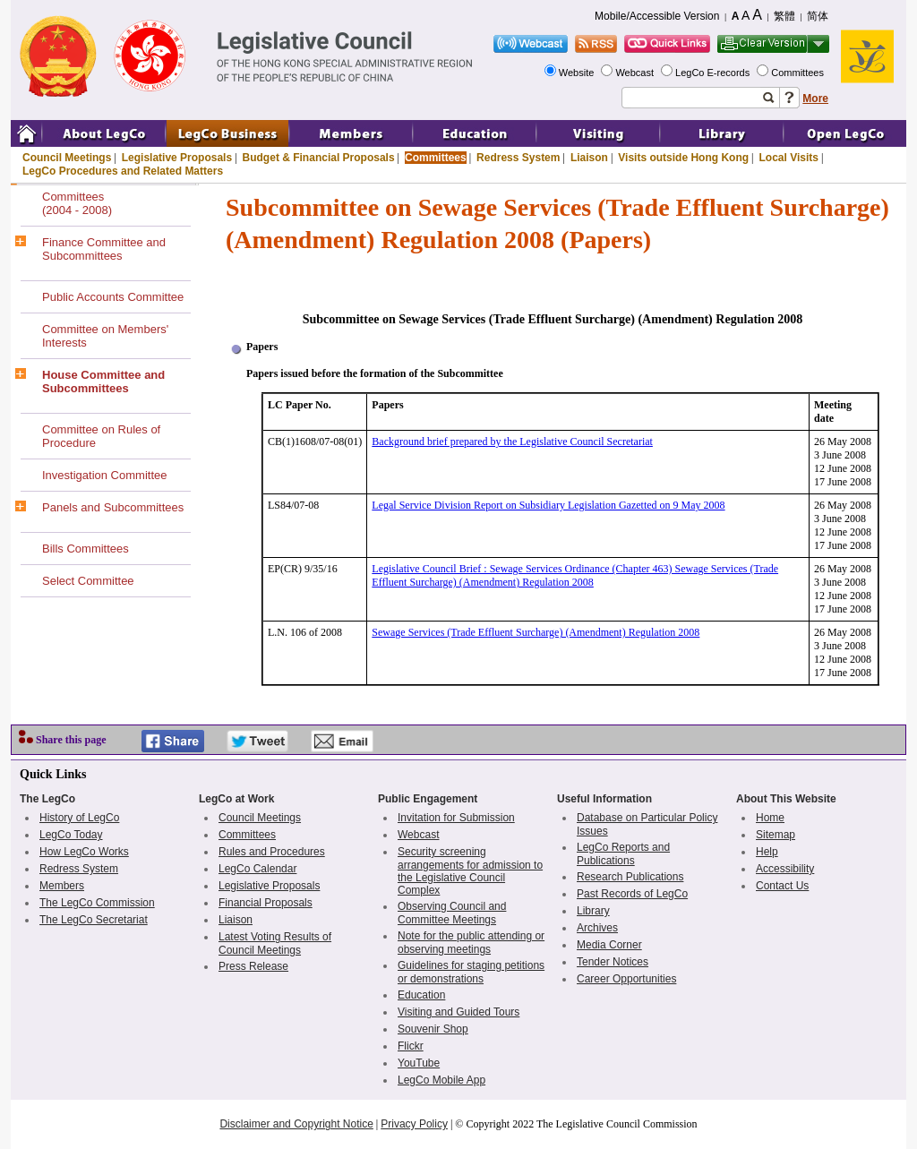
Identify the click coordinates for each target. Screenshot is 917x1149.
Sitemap (775, 834)
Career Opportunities (626, 979)
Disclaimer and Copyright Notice (296, 1124)
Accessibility (785, 868)
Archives (597, 928)
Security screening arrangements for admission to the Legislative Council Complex (470, 870)
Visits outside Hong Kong (683, 157)
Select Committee (88, 580)
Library (593, 911)
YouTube (419, 1063)
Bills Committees (85, 548)
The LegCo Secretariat (93, 919)
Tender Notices (612, 962)
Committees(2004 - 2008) (77, 203)
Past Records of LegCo (632, 893)
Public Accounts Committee (113, 297)
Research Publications (630, 876)
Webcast (635, 72)
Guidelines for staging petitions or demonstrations (471, 972)
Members (61, 885)
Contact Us (782, 885)
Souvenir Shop (433, 1029)
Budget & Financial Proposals (319, 157)
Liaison (589, 157)
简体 (817, 16)
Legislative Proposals (177, 157)
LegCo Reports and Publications (623, 854)
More (815, 98)
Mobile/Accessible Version (657, 16)
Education (421, 995)
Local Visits (788, 157)
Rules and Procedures (272, 851)
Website (578, 72)
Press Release (253, 966)
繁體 (784, 16)
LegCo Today (71, 834)
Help (767, 851)
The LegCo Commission (97, 902)
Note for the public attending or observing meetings (471, 943)
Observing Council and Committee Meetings (452, 913)
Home (770, 817)
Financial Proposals (266, 902)
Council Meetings (66, 157)
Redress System (518, 157)
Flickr (411, 1046)
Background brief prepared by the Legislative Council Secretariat (512, 441)
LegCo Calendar (257, 868)
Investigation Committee (104, 475)
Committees (799, 72)
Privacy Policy (414, 1124)
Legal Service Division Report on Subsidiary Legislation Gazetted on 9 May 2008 (548, 505)
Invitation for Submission (456, 817)
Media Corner (609, 945)
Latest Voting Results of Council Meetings (275, 943)
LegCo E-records (713, 72)
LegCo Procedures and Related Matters (122, 171)
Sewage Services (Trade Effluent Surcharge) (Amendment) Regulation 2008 (535, 632)
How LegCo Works (84, 851)
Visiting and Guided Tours (458, 1012)
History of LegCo (79, 817)
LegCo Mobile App (441, 1080)
